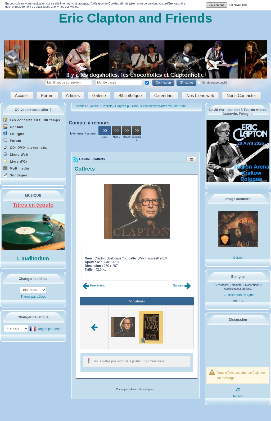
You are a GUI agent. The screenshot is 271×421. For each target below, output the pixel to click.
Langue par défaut (49, 329)
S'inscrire (186, 82)
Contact (13, 126)
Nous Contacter (241, 95)
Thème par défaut (33, 296)
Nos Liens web (200, 95)
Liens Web (15, 154)
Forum (47, 95)
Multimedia (16, 168)
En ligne (13, 133)
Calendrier (164, 95)
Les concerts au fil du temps (31, 120)
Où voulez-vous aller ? (33, 110)
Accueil (22, 95)
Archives (237, 396)
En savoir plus (238, 4)
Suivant (182, 285)
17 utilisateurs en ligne (238, 295)
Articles (73, 95)
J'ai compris (216, 5)
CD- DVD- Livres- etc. (25, 147)
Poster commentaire (99, 273)
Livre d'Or (15, 161)
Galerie (99, 95)
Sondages (15, 175)
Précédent (94, 285)
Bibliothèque (130, 95)
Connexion (163, 82)
